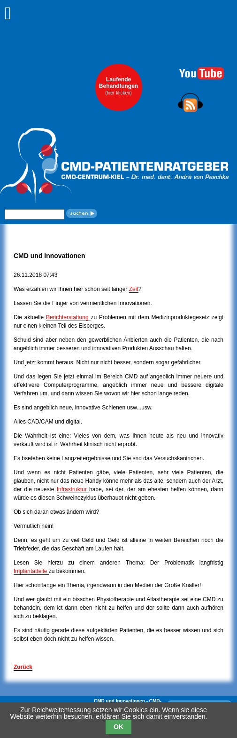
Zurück (23, 667)
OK (118, 726)
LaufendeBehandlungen (118, 85)
